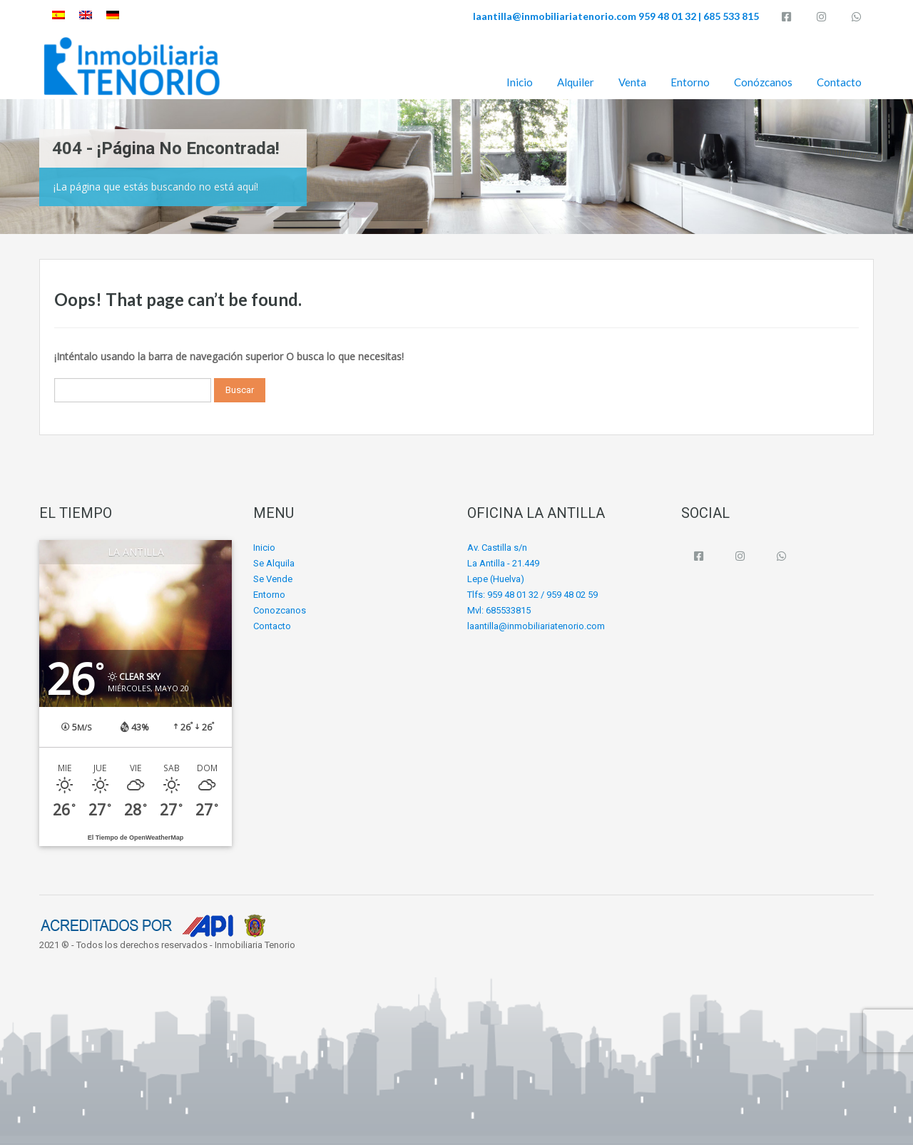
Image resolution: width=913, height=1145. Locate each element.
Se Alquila (274, 563)
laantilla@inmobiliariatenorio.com (554, 16)
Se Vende (272, 579)
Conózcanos (763, 82)
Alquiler (575, 82)
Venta (632, 82)
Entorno (690, 82)
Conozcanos (279, 610)
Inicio (519, 82)
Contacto (839, 82)
